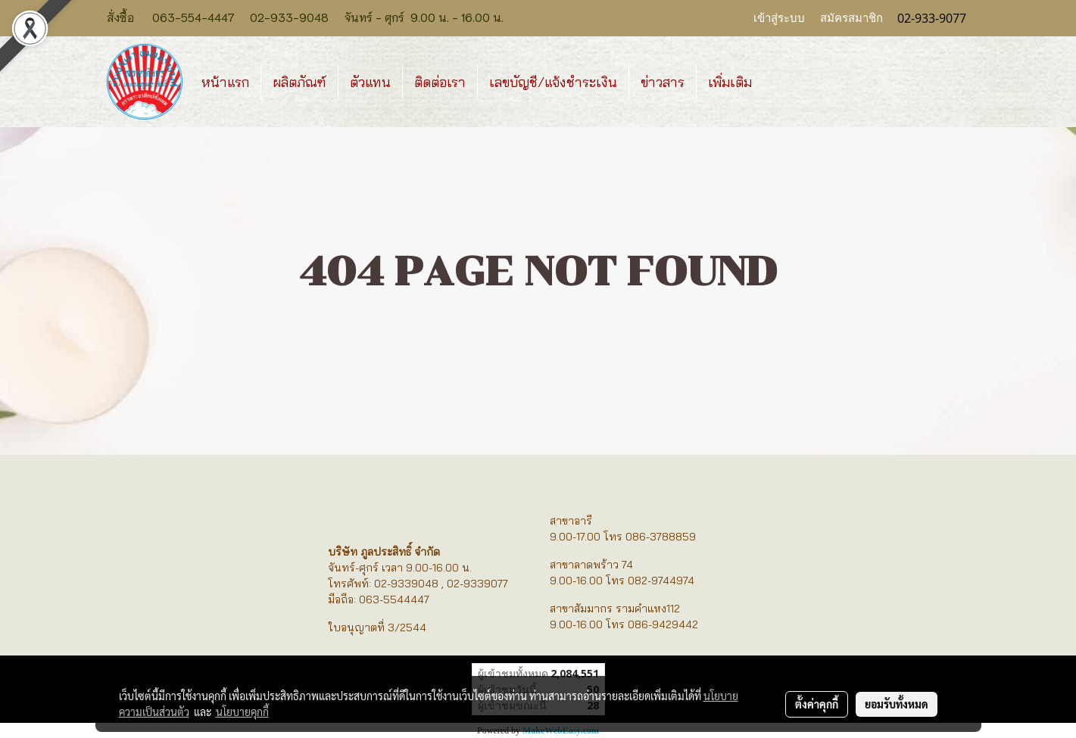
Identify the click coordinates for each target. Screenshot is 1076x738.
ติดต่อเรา (440, 82)
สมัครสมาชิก (851, 18)
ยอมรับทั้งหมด (896, 704)
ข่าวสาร (663, 82)
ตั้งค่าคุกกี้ (816, 704)
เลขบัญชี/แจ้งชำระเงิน (553, 82)
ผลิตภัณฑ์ (299, 82)
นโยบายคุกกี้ (242, 711)
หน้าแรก (225, 82)
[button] (777, 82)
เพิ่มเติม (730, 82)
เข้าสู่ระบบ (779, 18)
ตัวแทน (370, 82)
